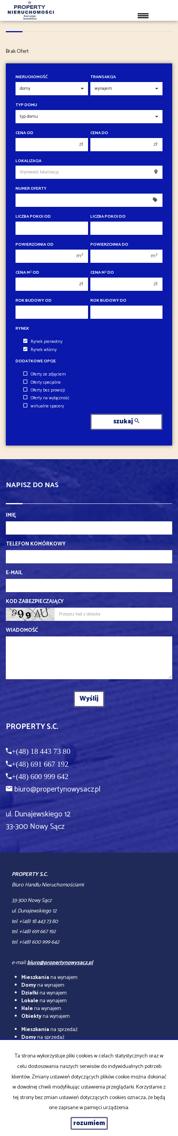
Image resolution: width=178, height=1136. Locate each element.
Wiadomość (22, 630)
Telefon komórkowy (36, 544)
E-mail (14, 573)
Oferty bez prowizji (44, 390)
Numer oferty (31, 189)
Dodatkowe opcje (36, 361)
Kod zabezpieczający (35, 602)
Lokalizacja (28, 161)
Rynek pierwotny (42, 341)
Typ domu (26, 105)
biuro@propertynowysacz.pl (57, 789)
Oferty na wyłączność (46, 398)
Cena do (99, 133)
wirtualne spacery (43, 406)
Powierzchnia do (109, 245)
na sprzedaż (49, 1029)
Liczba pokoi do (108, 217)
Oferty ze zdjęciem (44, 374)
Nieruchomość (32, 77)
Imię (11, 515)
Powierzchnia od (35, 245)
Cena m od (27, 273)
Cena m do (102, 273)
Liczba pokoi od (33, 217)
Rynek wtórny (40, 349)
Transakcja (103, 77)
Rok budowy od (34, 301)
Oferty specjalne (42, 382)
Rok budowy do (108, 301)
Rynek (22, 329)
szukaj (126, 421)
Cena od (24, 133)
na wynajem (49, 977)
